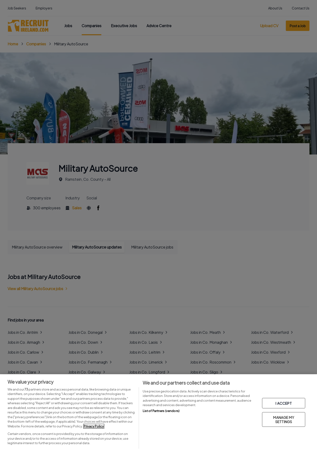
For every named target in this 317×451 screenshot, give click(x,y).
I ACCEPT (283, 403)
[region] (158, 412)
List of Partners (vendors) (161, 411)
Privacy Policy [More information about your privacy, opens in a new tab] (94, 426)
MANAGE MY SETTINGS (283, 419)
